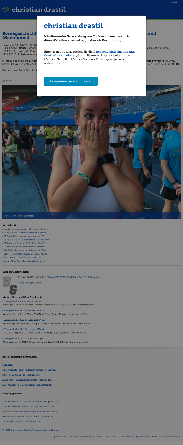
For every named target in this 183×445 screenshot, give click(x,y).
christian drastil (73, 25)
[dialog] (91, 56)
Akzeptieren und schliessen (71, 81)
